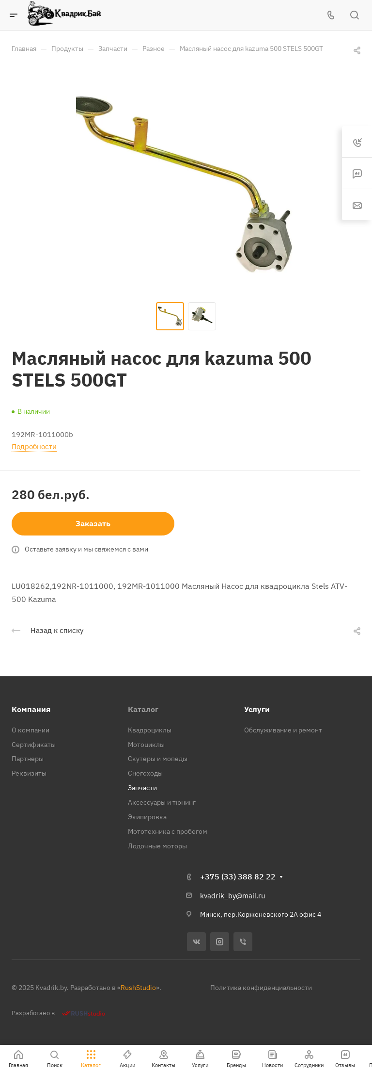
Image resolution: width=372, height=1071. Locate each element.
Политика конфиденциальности (261, 987)
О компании (30, 730)
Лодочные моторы (157, 846)
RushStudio (138, 987)
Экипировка (147, 816)
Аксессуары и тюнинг (162, 802)
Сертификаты (34, 744)
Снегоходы (145, 773)
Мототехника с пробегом (167, 831)
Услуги (257, 709)
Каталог (143, 709)
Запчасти (142, 787)
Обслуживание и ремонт (283, 730)
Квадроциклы (149, 730)
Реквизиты (29, 773)
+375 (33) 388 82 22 (238, 876)
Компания (31, 709)
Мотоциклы (146, 744)
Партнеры (28, 758)
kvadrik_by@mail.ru (232, 895)
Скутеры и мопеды (157, 758)
